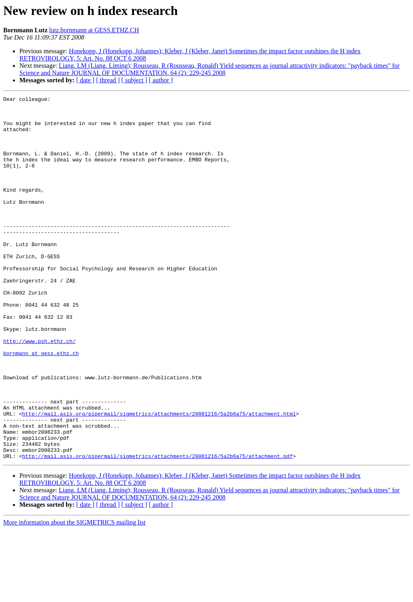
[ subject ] (134, 80)
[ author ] (161, 80)
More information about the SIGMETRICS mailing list (74, 595)
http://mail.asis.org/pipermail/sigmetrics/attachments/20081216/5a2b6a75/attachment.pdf (157, 528)
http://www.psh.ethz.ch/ (39, 390)
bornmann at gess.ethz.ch (41, 405)
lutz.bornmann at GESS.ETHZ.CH (94, 30)
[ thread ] (108, 80)
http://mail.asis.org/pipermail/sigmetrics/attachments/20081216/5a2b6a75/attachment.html (159, 477)
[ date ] (85, 80)
